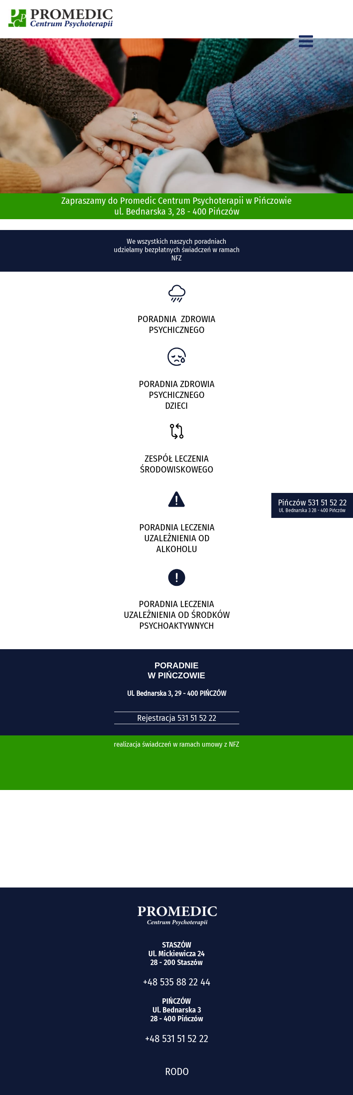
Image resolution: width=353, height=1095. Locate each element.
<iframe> (176, 817)
